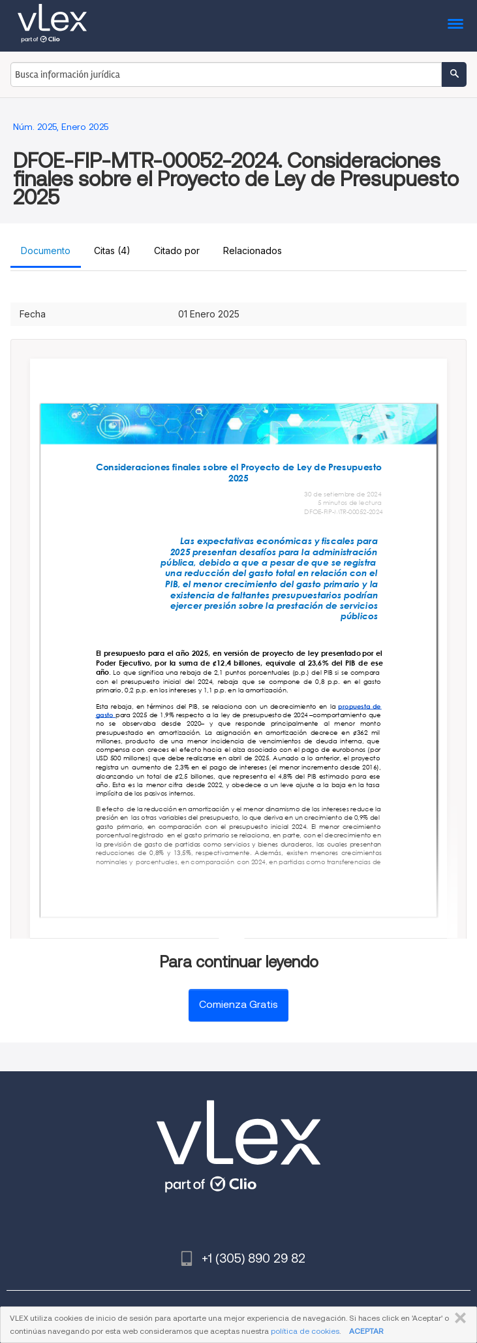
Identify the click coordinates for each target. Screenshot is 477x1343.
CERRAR (458, 1318)
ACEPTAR (366, 1331)
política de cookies (305, 1331)
